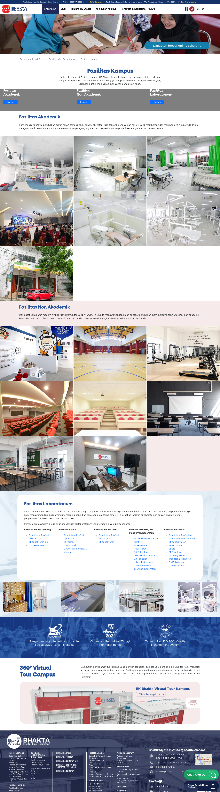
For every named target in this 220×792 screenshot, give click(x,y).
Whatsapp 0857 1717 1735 (170, 771)
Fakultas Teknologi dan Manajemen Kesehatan (65, 766)
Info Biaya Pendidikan (18, 774)
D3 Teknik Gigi (36, 545)
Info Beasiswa (15, 776)
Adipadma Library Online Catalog (127, 761)
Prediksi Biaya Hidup (40, 765)
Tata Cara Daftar (16, 756)
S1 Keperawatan (177, 542)
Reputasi (92, 765)
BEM (33, 773)
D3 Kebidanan (176, 562)
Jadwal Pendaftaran (17, 767)
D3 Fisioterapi (176, 566)
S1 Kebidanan (176, 545)
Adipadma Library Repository (124, 757)
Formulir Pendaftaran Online (18, 759)
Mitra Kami (121, 787)
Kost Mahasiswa (38, 760)
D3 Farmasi (70, 545)
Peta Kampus (14, 790)
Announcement (96, 790)
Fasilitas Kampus (16, 788)
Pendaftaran (38, 59)
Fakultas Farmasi (63, 753)
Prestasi (92, 772)
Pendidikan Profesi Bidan (182, 539)
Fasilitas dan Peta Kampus (63, 59)
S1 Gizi (172, 549)
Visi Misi (92, 763)
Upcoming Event (96, 783)
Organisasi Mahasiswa (40, 769)
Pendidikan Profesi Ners (181, 535)
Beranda (24, 59)
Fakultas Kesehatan (64, 757)
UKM (33, 778)
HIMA (33, 776)
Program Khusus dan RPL (18, 779)
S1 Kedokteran (106, 542)
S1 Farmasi (69, 542)
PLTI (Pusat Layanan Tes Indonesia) (127, 781)
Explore (10, 102)
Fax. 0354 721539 (165, 767)
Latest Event (94, 788)
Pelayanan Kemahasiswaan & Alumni (128, 775)
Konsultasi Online (16, 769)
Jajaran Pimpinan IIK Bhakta (101, 774)
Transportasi (36, 762)
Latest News (94, 786)
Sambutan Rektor (96, 760)
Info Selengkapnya (188, 2)
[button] (201, 775)
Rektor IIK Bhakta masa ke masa (100, 768)
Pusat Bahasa (122, 778)
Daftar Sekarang (96, 2)
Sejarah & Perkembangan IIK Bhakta (100, 757)
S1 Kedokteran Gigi (39, 542)
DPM (33, 771)
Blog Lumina (122, 790)
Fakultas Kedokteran (64, 771)
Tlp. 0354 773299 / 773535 (171, 762)
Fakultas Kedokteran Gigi (66, 761)
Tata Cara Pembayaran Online (17, 764)
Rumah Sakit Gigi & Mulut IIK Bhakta (128, 770)
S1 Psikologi (175, 552)
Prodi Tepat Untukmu (18, 772)
